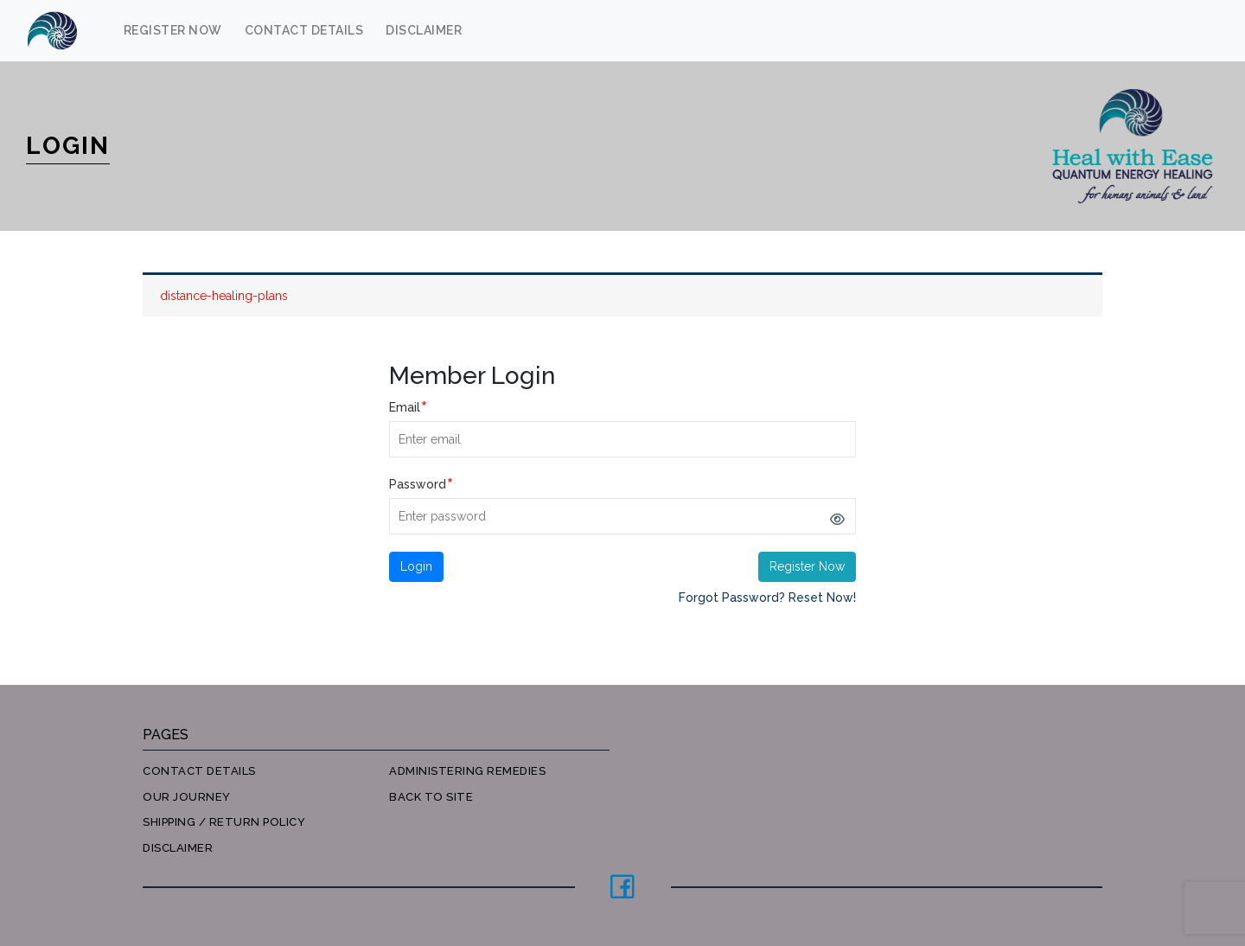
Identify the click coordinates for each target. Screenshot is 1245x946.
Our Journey (187, 796)
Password (421, 484)
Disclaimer (424, 30)
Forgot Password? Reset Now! (767, 597)
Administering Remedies (467, 770)
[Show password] (837, 520)
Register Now (173, 30)
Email (408, 407)
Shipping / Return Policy (224, 821)
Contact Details (304, 30)
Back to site (431, 796)
